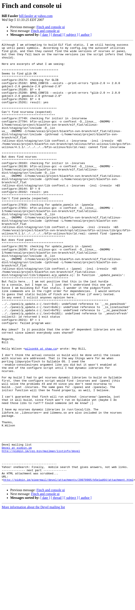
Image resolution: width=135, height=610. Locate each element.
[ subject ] (71, 34)
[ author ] (85, 34)
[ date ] (45, 34)
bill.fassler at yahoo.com (36, 16)
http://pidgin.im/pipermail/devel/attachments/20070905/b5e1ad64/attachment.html (68, 567)
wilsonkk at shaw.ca (41, 410)
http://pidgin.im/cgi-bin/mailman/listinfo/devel (41, 533)
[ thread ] (57, 34)
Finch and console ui (51, 27)
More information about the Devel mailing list (33, 595)
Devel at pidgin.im (17, 529)
